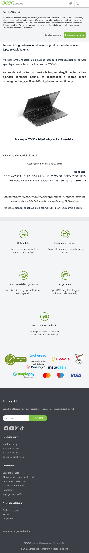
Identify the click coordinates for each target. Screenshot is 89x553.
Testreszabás (53, 35)
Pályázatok (8, 489)
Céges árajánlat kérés (13, 457)
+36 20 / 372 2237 (11, 452)
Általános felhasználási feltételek (18, 477)
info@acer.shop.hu (11, 444)
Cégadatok (8, 518)
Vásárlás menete (11, 472)
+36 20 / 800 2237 (11, 448)
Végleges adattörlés (12, 494)
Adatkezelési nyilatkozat (14, 481)
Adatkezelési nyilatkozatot (52, 25)
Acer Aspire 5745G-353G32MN (44, 163)
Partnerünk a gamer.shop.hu (16, 531)
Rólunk (6, 514)
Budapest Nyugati (11, 510)
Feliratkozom (38, 418)
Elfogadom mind (75, 35)
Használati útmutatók (13, 485)
